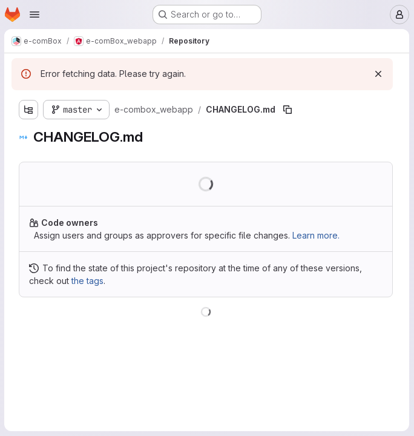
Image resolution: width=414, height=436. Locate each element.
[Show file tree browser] (29, 109)
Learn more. (316, 235)
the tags (88, 281)
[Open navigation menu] (34, 14)
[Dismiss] (378, 74)
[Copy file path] (288, 109)
